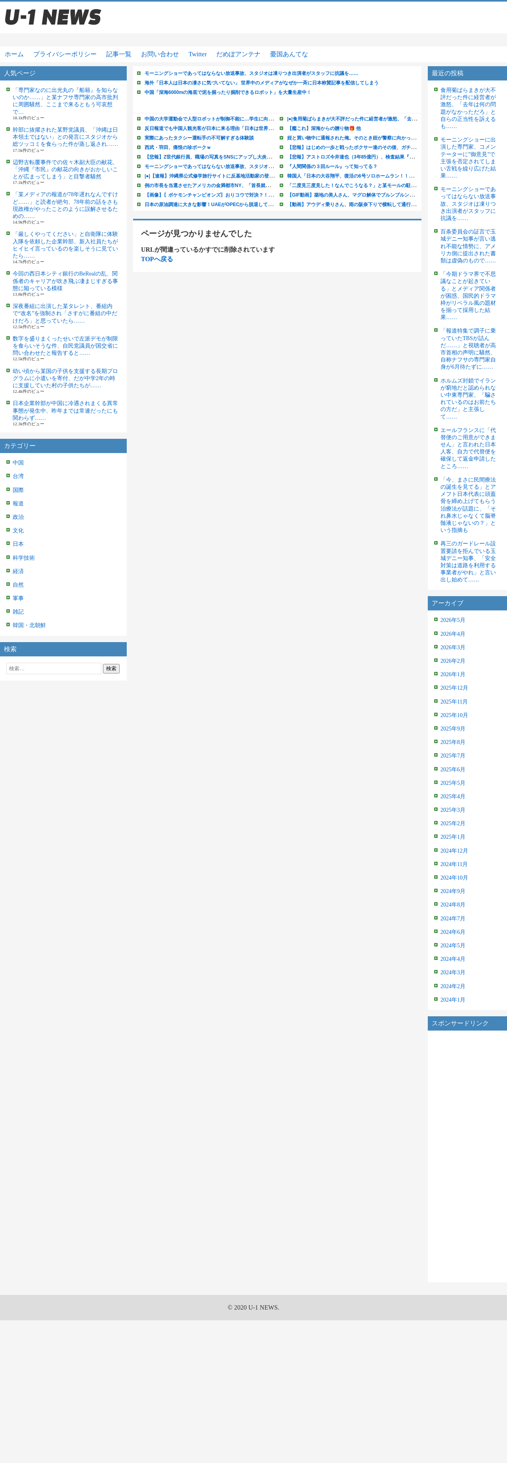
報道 (18, 504)
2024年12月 (454, 851)
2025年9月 (452, 729)
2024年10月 (454, 878)
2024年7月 (452, 919)
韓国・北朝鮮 (29, 625)
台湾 (18, 476)
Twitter (198, 54)
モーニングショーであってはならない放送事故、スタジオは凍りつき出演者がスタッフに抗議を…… (468, 203)
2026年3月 (452, 647)
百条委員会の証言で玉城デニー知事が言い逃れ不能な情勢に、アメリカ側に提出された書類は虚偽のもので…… (468, 246)
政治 (18, 517)
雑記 (18, 612)
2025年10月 (454, 715)
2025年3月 (452, 810)
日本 (18, 544)
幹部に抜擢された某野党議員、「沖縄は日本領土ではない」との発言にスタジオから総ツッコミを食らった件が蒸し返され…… (65, 137)
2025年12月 (454, 688)
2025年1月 (452, 837)
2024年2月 (452, 986)
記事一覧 (119, 54)
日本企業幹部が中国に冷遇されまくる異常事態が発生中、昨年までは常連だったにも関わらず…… (65, 410)
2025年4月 (452, 796)
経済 (18, 571)
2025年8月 (452, 742)
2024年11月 (454, 864)
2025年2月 (452, 823)
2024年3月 (452, 972)
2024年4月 (452, 959)
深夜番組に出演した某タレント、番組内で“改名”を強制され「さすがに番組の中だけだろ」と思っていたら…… (65, 313)
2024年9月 (452, 891)
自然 (18, 585)
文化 (18, 531)
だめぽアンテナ (238, 54)
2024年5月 (452, 946)
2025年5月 (452, 783)
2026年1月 (452, 674)
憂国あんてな (289, 54)
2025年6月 (452, 770)
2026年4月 (452, 634)
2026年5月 (452, 620)
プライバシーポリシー (65, 54)
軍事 (18, 598)
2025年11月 (454, 702)
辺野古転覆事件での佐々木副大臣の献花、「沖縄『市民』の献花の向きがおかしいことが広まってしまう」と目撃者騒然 (65, 169)
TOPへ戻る (157, 259)
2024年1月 (452, 1000)
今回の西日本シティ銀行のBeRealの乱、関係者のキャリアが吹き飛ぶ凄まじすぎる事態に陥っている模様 (65, 281)
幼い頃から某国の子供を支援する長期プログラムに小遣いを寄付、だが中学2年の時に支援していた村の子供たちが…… (65, 378)
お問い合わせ (160, 54)
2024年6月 (452, 932)
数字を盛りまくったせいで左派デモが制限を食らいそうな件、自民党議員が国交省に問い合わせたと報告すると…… (65, 346)
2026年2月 (452, 661)
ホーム (14, 54)
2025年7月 (452, 756)
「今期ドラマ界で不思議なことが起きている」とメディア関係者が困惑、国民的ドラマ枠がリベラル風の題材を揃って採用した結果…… (468, 295)
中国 (18, 463)
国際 (18, 490)
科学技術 (24, 558)
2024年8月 (452, 905)
